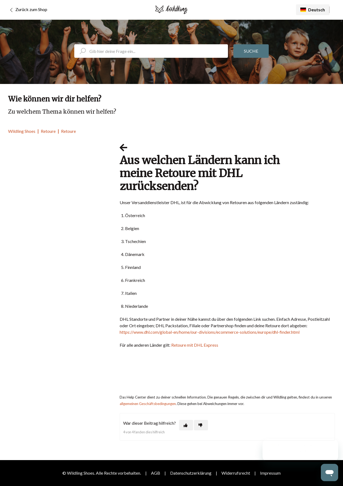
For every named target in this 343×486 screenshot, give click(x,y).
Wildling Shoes (21, 131)
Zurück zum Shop (27, 10)
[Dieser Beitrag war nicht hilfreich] (201, 425)
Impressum (270, 472)
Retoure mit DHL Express (194, 344)
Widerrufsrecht (235, 472)
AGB (155, 472)
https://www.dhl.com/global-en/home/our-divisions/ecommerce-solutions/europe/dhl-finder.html (210, 332)
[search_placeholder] (151, 51)
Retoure (48, 131)
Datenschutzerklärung (190, 472)
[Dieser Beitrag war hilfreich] (186, 425)
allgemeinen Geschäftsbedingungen (148, 403)
